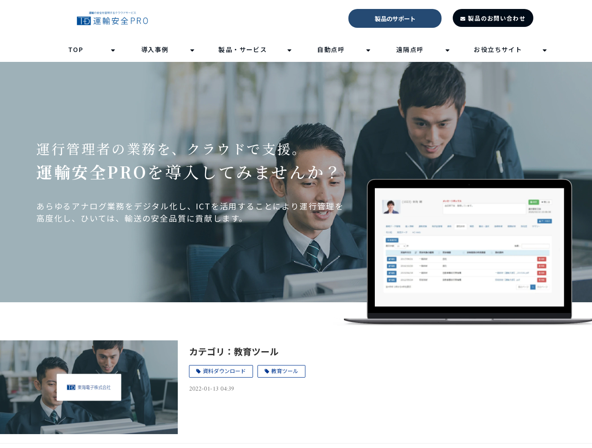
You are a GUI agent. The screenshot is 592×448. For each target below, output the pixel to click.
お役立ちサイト (498, 49)
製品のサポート (395, 18)
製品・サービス (243, 49)
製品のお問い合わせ (497, 18)
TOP (75, 49)
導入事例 (155, 49)
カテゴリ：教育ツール (234, 351)
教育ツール (284, 370)
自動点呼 (331, 49)
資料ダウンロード (224, 370)
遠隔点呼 (410, 49)
